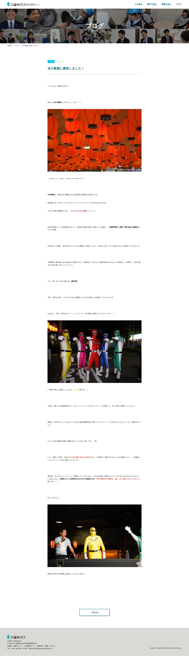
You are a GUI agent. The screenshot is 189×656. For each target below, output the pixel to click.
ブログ (179, 4)
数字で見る (152, 4)
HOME (9, 45)
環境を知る (166, 4)
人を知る (139, 4)
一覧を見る (94, 612)
